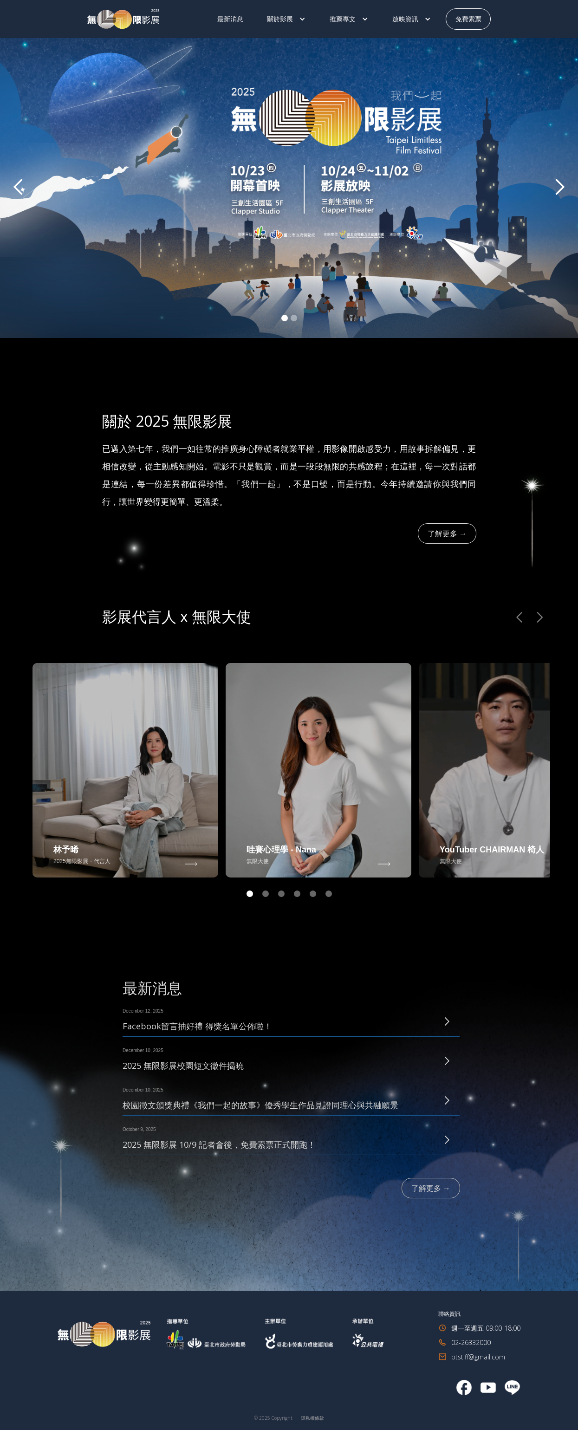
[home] (147, 19)
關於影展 (280, 18)
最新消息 (230, 18)
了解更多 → (447, 533)
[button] (286, 19)
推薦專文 (343, 18)
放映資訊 (405, 18)
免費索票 (468, 18)
